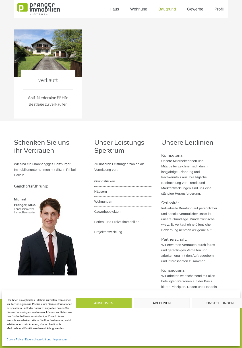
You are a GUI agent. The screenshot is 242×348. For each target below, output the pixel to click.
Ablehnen (162, 303)
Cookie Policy (15, 339)
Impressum (59, 339)
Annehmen (103, 303)
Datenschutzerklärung (38, 339)
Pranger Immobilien (47, 9)
